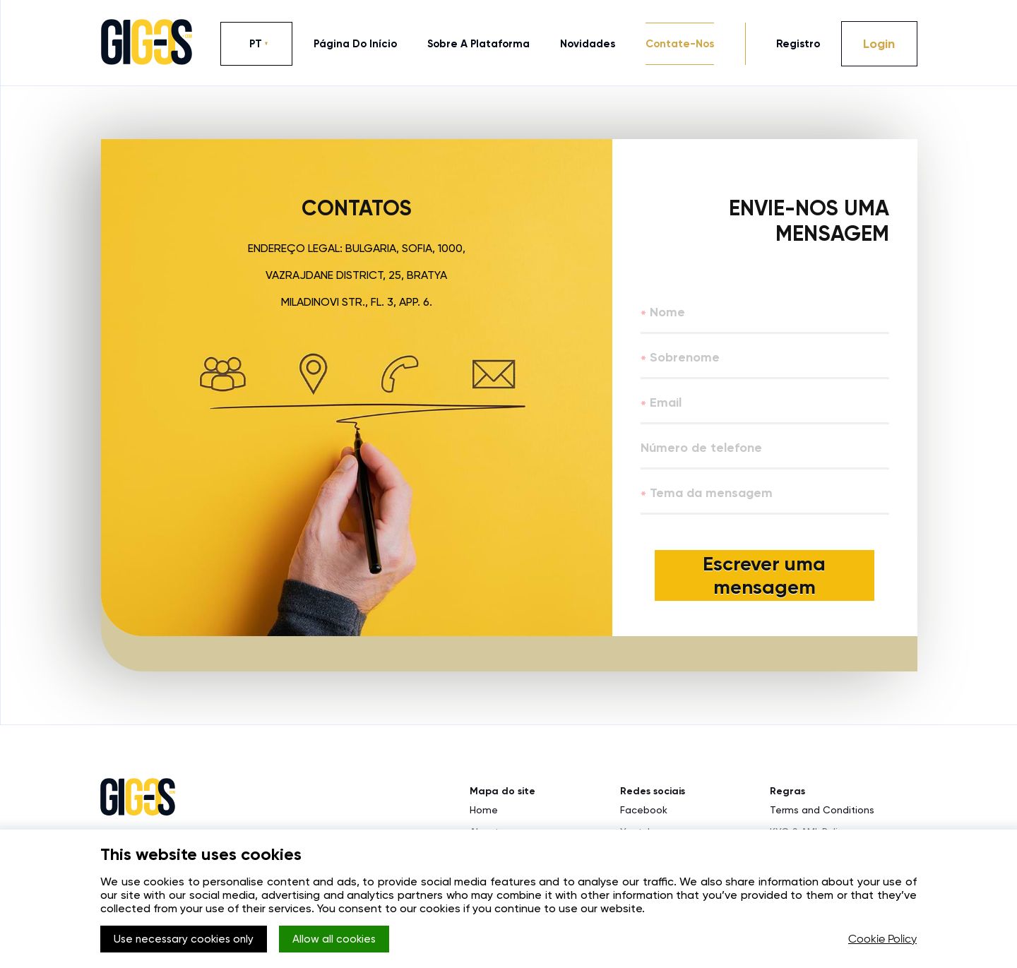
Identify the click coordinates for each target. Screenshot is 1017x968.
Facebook (643, 815)
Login (879, 44)
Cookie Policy (882, 939)
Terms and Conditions (822, 815)
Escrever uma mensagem (764, 578)
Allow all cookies (347, 940)
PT (255, 43)
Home (484, 815)
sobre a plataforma (478, 43)
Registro (798, 43)
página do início (355, 43)
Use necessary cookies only (188, 940)
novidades (587, 43)
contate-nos (680, 43)
